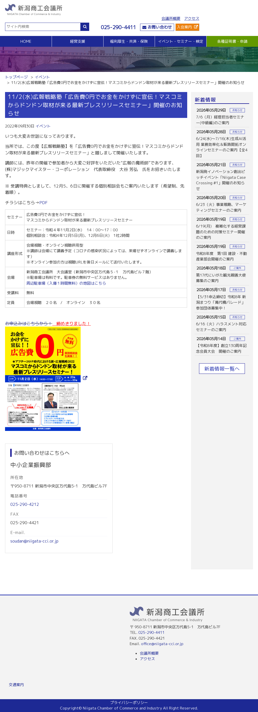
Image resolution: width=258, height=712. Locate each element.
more (222, 116)
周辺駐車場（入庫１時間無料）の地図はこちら (66, 283)
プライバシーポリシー (129, 702)
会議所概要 (171, 18)
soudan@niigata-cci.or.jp (34, 541)
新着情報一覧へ (222, 368)
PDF (43, 202)
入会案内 (184, 27)
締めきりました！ (71, 323)
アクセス (191, 18)
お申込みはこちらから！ (28, 323)
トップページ (16, 77)
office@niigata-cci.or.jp (162, 643)
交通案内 (16, 684)
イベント (42, 77)
